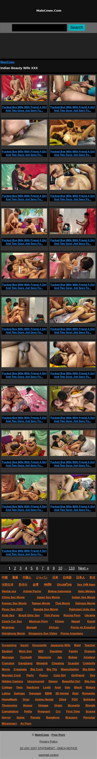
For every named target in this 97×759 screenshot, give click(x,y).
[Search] (39, 27)
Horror (6, 717)
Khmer (59, 621)
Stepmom (44, 657)
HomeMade (9, 699)
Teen (19, 687)
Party (30, 675)
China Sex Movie (13, 597)
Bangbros (53, 717)
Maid (77, 645)
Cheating (57, 663)
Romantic (88, 693)
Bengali (31, 627)
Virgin (58, 705)
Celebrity (89, 663)
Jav (59, 657)
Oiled (62, 699)
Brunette (74, 705)
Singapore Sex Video (42, 633)
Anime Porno (32, 591)
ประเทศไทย (64, 584)
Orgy (26, 699)
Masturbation (70, 669)
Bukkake (89, 699)
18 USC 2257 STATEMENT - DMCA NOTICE (48, 748)
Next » (83, 568)
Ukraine (90, 615)
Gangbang (25, 663)
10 (60, 568)
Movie (6, 669)
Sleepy (53, 681)
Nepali (75, 621)
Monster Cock (11, 675)
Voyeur (27, 705)
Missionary (9, 723)
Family (73, 651)
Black (78, 687)
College (7, 687)
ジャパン (42, 577)
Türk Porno (51, 615)
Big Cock (36, 669)
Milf (40, 651)
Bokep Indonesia (59, 591)
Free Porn (58, 734)
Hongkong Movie (13, 633)
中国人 (27, 577)
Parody (35, 717)
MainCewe (7, 62)
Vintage (43, 705)
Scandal (73, 663)
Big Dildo (89, 669)
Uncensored (35, 681)
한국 (92, 577)
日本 (55, 577)
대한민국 (7, 584)
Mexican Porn (38, 621)
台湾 (35, 584)
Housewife (39, 645)
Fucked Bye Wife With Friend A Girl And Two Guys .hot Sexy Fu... (24, 109)
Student (7, 651)
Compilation (10, 711)
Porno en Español (83, 627)
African (54, 627)
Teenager (35, 693)
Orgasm (89, 651)
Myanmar (8, 627)
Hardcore (33, 687)
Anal (58, 687)
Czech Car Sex (12, 621)
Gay (67, 687)
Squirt (24, 645)
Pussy (43, 675)
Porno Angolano (72, 633)
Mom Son (25, 651)
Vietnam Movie (85, 603)
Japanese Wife (60, 645)
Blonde (90, 705)
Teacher (89, 645)
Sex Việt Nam (86, 584)
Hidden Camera (12, 681)
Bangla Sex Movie (46, 609)
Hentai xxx (9, 591)
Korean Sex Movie (14, 603)
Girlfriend (77, 675)
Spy (92, 675)
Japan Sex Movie (48, 597)
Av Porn (25, 723)
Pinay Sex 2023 (12, 609)
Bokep (72, 657)
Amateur (89, 657)
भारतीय (47, 584)
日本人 (80, 577)
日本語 (67, 577)
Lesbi (47, 687)
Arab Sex (8, 615)
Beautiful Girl (71, 681)
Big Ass (90, 681)
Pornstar (89, 717)
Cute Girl (59, 675)
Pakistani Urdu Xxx (82, 609)
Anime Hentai (44, 699)
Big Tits (52, 669)
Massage (8, 657)
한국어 (23, 584)
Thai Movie (62, 603)
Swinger (19, 693)
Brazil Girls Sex (29, 615)
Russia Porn (71, 615)
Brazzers (71, 717)
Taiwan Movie (41, 603)
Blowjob (42, 663)
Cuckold (26, 657)
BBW (48, 693)
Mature (90, 687)
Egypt (91, 621)
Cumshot (8, 663)
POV (75, 699)
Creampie (20, 669)
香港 (15, 577)
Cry (58, 711)
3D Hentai (62, 693)
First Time (73, 711)
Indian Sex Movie (83, 597)
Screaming (9, 645)
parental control (49, 755)
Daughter (56, 651)
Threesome (9, 705)
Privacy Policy (48, 741)
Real (75, 693)
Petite (28, 711)
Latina (6, 693)
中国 (5, 577)
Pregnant (44, 711)
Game (21, 717)
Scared (90, 711)
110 (72, 568)
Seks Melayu (86, 591)
